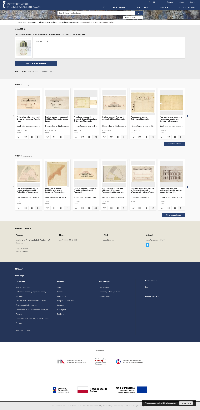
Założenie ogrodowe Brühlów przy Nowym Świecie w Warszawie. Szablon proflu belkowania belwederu (56, 190)
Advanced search (130, 17)
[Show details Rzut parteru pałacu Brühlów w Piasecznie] (152, 137)
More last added (174, 144)
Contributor (61, 296)
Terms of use (104, 287)
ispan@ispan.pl (108, 240)
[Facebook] (147, 245)
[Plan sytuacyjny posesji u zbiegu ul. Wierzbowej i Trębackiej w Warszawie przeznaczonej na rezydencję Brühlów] (28, 174)
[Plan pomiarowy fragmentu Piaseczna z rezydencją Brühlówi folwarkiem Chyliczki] (171, 103)
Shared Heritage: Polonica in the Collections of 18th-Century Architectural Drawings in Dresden (79, 22)
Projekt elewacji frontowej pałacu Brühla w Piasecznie (113, 118)
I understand (186, 403)
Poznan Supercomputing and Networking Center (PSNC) (126, 406)
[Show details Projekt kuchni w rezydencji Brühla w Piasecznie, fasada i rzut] (38, 137)
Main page (19, 275)
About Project (120, 7)
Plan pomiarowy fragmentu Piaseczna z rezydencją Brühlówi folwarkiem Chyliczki (171, 119)
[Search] (139, 13)
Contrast (170, 2)
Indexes (164, 7)
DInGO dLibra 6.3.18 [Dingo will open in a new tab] (76, 406)
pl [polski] (154, 2)
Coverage (61, 305)
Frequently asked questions (109, 292)
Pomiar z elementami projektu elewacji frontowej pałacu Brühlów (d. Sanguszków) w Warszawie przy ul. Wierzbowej (171, 190)
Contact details (104, 296)
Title (59, 287)
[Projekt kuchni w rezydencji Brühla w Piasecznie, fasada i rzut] (28, 103)
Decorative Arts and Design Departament (32, 318)
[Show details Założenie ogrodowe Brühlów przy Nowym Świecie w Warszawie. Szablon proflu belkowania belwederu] (66, 208)
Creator (60, 292)
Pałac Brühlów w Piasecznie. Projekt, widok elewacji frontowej (85, 190)
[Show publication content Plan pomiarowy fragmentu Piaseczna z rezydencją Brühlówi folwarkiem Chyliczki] (175, 137)
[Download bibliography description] (25, 137)
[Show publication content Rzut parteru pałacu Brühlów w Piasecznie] (146, 137)
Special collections (23, 287)
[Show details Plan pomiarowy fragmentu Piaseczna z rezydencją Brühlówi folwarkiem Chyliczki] (181, 137)
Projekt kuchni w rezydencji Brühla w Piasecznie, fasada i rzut (28, 119)
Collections (143, 7)
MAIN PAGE (22, 22)
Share (181, 2)
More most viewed (173, 215)
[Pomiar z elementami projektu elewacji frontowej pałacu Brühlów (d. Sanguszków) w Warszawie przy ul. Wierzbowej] (171, 174)
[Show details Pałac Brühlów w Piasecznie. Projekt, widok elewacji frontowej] (95, 208)
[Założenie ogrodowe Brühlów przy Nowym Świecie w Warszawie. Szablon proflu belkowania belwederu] (57, 174)
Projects (41, 22)
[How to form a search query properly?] (141, 17)
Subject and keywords (65, 300)
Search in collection (36, 63)
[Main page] (104, 7)
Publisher (61, 314)
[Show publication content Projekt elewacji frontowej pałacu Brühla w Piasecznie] (117, 137)
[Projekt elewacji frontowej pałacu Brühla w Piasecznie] (114, 103)
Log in (147, 287)
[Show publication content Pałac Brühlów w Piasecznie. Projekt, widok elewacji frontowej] (89, 208)
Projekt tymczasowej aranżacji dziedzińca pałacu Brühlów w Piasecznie (85, 119)
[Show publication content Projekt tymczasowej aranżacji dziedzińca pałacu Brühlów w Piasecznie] (89, 137)
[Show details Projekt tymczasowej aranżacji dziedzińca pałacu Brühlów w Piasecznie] (95, 137)
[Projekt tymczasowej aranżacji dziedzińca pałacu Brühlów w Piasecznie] (86, 103)
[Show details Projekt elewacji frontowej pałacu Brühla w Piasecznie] (124, 137)
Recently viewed (187, 7)
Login (192, 2)
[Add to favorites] (18, 137)
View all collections (23, 330)
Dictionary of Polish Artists (26, 305)
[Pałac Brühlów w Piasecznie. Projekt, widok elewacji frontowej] (86, 174)
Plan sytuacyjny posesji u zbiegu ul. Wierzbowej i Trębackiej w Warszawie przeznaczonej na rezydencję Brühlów (27, 190)
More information (169, 403)
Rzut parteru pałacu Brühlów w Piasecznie (140, 118)
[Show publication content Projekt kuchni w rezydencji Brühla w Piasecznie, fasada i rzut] (32, 137)
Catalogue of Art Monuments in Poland (31, 300)
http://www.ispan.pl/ (155, 240)
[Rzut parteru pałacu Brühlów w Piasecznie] (143, 103)
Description (61, 309)
